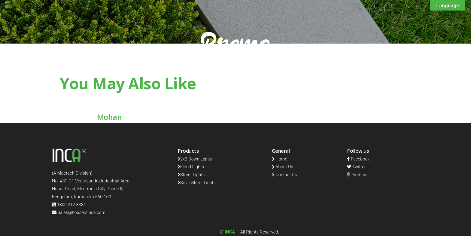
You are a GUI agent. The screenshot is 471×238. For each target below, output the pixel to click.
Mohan (109, 117)
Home (226, 73)
